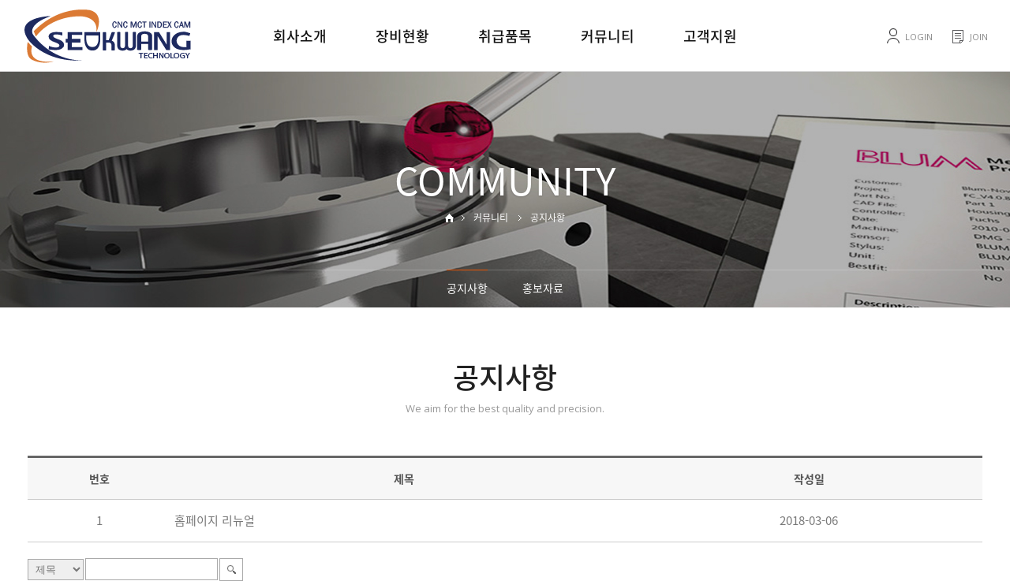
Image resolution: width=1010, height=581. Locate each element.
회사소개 (300, 36)
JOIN (979, 37)
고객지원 (710, 36)
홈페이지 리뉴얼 (214, 520)
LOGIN (919, 37)
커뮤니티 (607, 36)
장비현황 (402, 36)
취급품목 (505, 36)
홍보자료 (542, 288)
